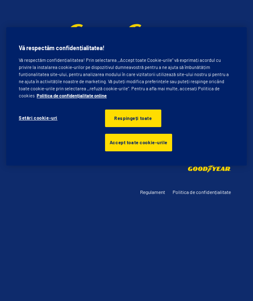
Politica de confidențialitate (202, 192)
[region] (126, 96)
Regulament (152, 192)
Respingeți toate (133, 118)
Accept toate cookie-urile (139, 142)
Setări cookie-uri (38, 117)
